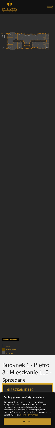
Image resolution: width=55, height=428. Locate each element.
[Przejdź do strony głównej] (8, 6)
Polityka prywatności (29, 414)
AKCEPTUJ (27, 421)
